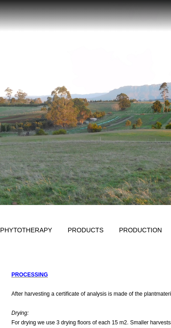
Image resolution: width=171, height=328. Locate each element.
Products (85, 230)
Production (140, 230)
